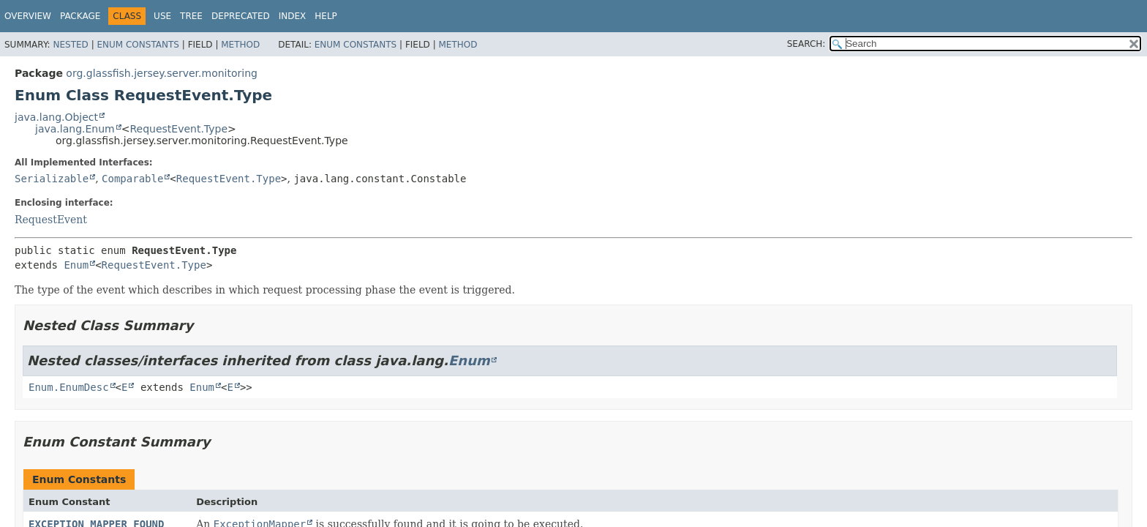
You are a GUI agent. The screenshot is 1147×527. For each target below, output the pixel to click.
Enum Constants (137, 45)
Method (240, 45)
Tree (191, 16)
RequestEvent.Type (178, 129)
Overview (27, 16)
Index (293, 16)
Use (162, 16)
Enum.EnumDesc (69, 387)
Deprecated (240, 16)
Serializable (52, 178)
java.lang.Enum (75, 129)
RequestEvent (51, 219)
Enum (76, 265)
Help (326, 16)
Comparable (132, 178)
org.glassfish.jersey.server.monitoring (161, 73)
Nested (70, 45)
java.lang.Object (56, 117)
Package (80, 16)
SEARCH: (806, 44)
